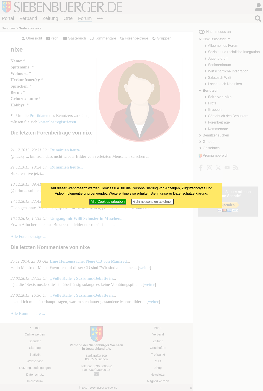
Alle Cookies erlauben (108, 201)
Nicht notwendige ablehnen (152, 201)
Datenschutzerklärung (190, 193)
